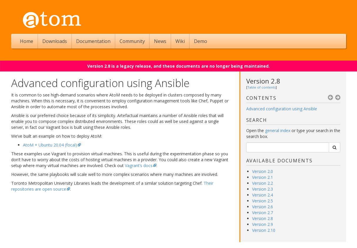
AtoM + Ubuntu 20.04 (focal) (50, 145)
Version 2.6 (262, 206)
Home (26, 41)
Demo (200, 41)
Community (132, 41)
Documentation (93, 41)
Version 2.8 (263, 80)
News (160, 41)
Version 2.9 (262, 224)
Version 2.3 (262, 189)
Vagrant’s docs (138, 165)
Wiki (180, 41)
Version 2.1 (262, 177)
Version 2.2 (262, 183)
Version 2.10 (263, 230)
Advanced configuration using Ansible (281, 108)
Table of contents (261, 87)
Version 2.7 (262, 212)
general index (277, 130)
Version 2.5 (262, 201)
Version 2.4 (262, 195)
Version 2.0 (262, 171)
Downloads (54, 41)
